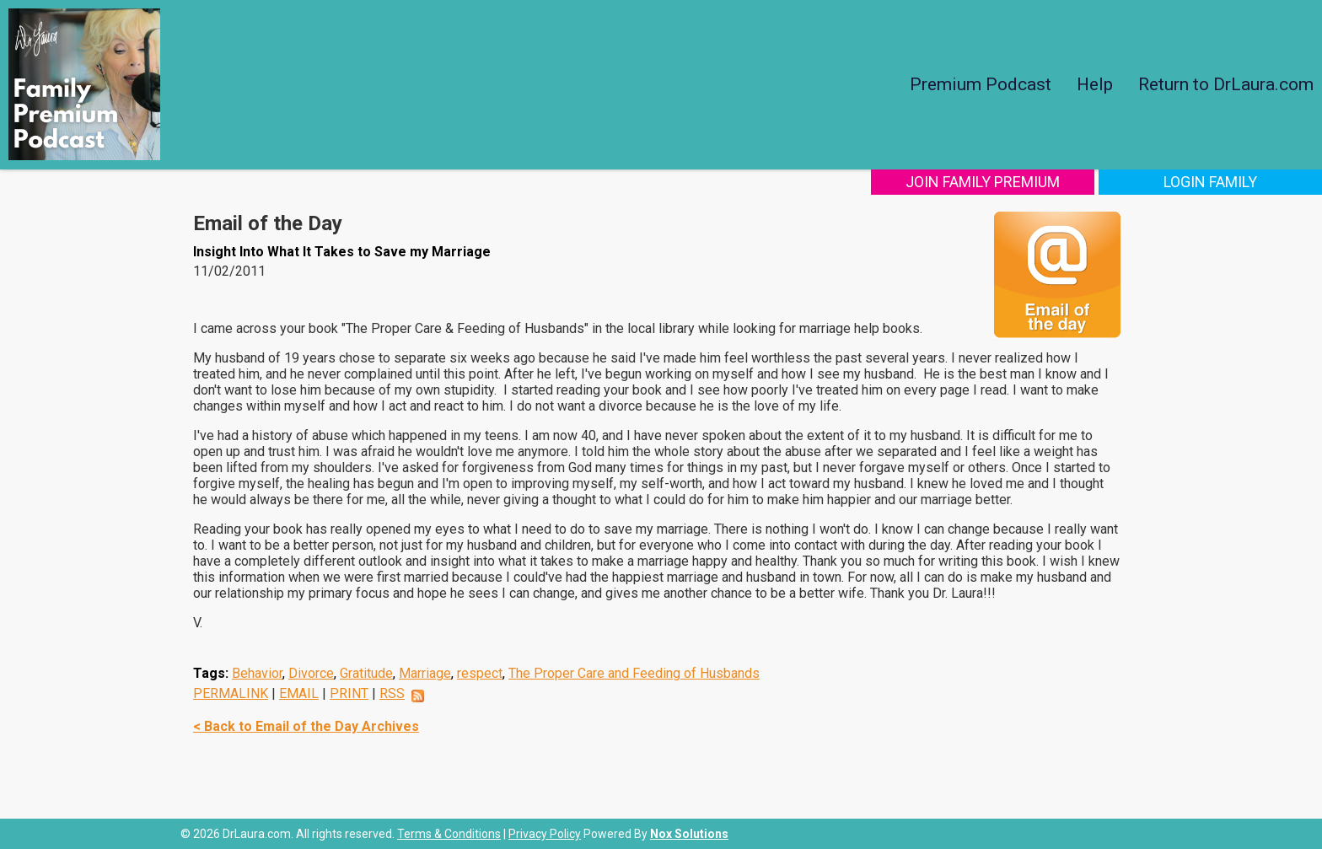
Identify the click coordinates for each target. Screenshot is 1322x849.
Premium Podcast (980, 84)
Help (1095, 84)
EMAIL (299, 693)
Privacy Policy (544, 834)
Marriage (425, 673)
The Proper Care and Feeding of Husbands (634, 673)
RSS (392, 693)
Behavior (257, 673)
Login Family (1210, 182)
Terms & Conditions (449, 834)
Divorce (311, 673)
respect (479, 673)
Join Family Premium (983, 182)
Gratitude (366, 673)
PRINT (349, 693)
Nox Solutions (689, 834)
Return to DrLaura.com (1226, 84)
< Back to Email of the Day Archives (306, 726)
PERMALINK (230, 693)
